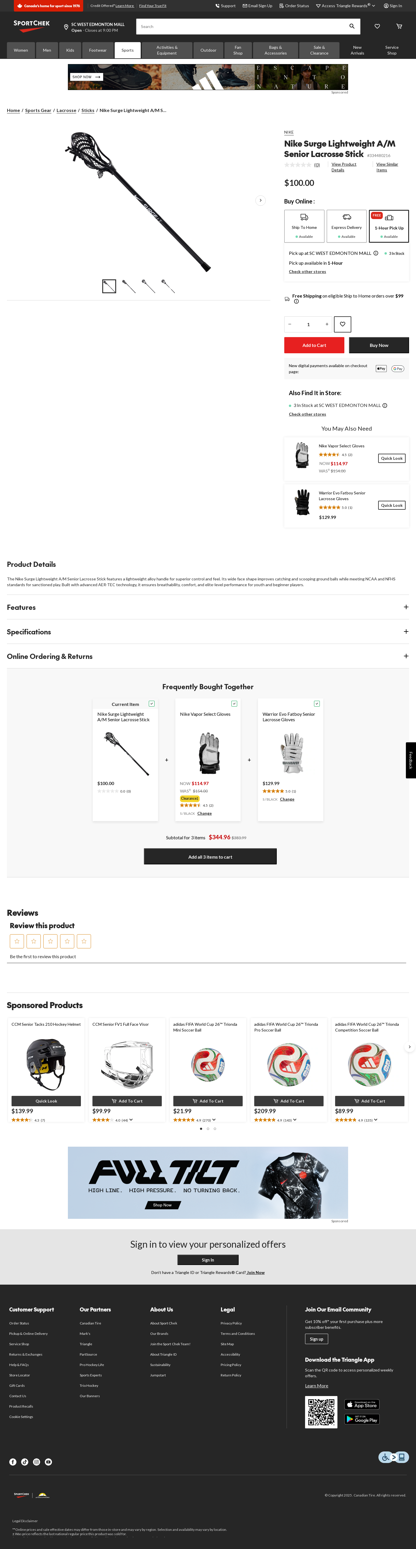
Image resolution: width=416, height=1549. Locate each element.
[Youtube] (48, 1462)
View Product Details (344, 167)
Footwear (98, 50)
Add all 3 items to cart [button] (210, 856)
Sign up (316, 1339)
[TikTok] (24, 1462)
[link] (304, 164)
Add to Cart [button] (314, 345)
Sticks (87, 110)
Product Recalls (21, 1406)
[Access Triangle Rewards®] (349, 6)
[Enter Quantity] (308, 324)
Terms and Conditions (238, 1333)
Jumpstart (158, 1375)
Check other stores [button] (307, 271)
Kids (70, 50)
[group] (208, 798)
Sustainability (160, 1365)
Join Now (255, 1272)
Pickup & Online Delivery (28, 1333)
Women (21, 50)
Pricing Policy (231, 1365)
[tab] (304, 226)
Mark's (85, 1333)
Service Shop (392, 50)
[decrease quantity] (290, 324)
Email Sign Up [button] (257, 5)
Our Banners (90, 1396)
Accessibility (230, 1354)
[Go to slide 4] (168, 286)
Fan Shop (238, 50)
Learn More (125, 5)
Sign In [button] (393, 5)
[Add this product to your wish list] (342, 324)
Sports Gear (38, 110)
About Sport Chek (163, 1323)
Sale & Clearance (319, 50)
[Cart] (399, 26)
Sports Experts (91, 1375)
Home (13, 110)
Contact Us (17, 1396)
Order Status (294, 5)
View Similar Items (387, 167)
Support (225, 5)
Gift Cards (17, 1385)
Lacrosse (66, 110)
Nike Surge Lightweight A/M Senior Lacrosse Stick (339, 148)
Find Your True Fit (152, 5)
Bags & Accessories (276, 50)
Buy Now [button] (379, 345)
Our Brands (159, 1333)
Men (47, 50)
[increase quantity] (327, 324)
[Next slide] (409, 1047)
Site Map (227, 1344)
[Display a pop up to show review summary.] (130, 1120)
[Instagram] (36, 1462)
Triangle (86, 1344)
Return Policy (231, 1375)
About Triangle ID (163, 1354)
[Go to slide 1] (109, 286)
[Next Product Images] (260, 200)
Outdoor (208, 50)
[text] (114, 790)
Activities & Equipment (167, 50)
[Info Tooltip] (296, 302)
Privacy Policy (231, 1323)
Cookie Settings (21, 1417)
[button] (352, 26)
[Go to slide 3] (148, 286)
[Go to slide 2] (129, 286)
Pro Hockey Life (92, 1365)
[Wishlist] (377, 26)
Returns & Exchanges (25, 1354)
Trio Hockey (89, 1385)
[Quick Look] (392, 458)
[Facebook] (12, 1462)
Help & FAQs (19, 1365)
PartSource (88, 1354)
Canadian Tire (90, 1323)
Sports (128, 50)
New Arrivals (357, 50)
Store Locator (19, 1375)
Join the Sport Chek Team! (170, 1344)
